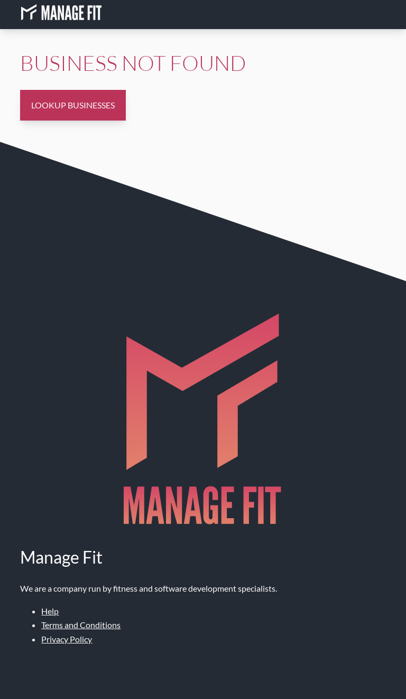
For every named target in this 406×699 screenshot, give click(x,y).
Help (50, 611)
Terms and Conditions (81, 625)
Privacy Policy (66, 639)
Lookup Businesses (73, 105)
